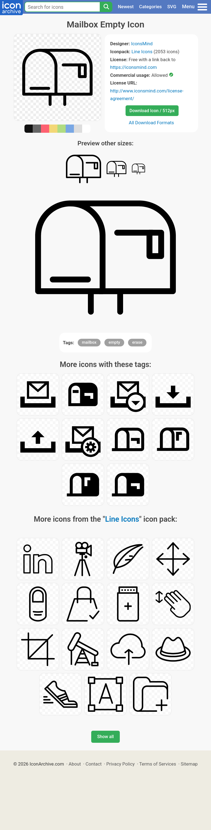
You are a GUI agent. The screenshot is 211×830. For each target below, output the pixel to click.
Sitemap (189, 764)
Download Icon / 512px (151, 110)
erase (137, 342)
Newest (126, 6)
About (75, 764)
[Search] (106, 7)
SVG (171, 6)
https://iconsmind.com (133, 67)
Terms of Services (157, 764)
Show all (105, 736)
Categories (150, 6)
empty (114, 342)
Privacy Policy (120, 764)
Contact (93, 764)
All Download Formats (151, 122)
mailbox (89, 342)
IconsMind (141, 43)
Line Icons (142, 51)
